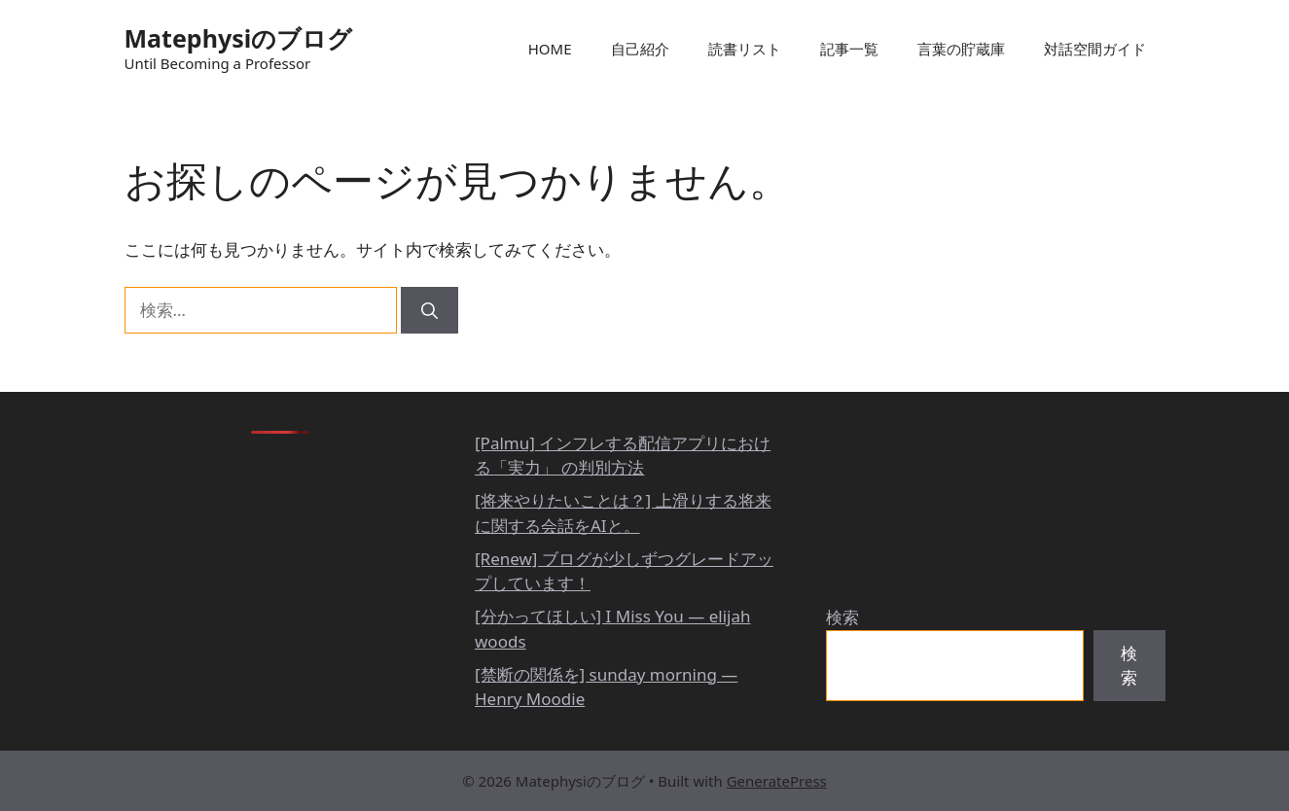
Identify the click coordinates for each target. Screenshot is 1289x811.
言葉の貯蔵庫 (961, 48)
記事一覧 (849, 48)
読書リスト (744, 48)
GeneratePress (777, 781)
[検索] (429, 310)
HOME (550, 48)
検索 (842, 617)
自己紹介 (640, 48)
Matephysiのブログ (239, 37)
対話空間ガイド (1095, 48)
